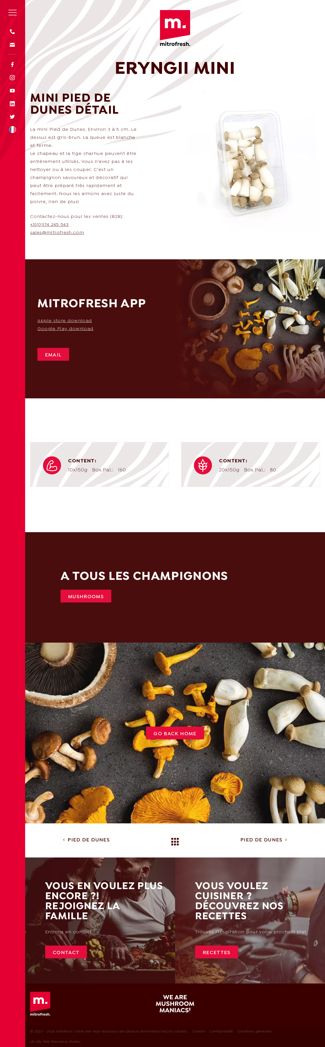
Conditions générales (254, 1031)
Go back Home (174, 734)
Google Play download (65, 329)
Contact (66, 953)
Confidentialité (221, 1031)
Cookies (198, 1031)
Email (53, 355)
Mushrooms (86, 597)
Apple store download (64, 321)
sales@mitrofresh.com (57, 232)
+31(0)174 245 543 (49, 224)
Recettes (217, 953)
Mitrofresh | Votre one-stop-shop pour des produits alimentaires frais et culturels (175, 28)
